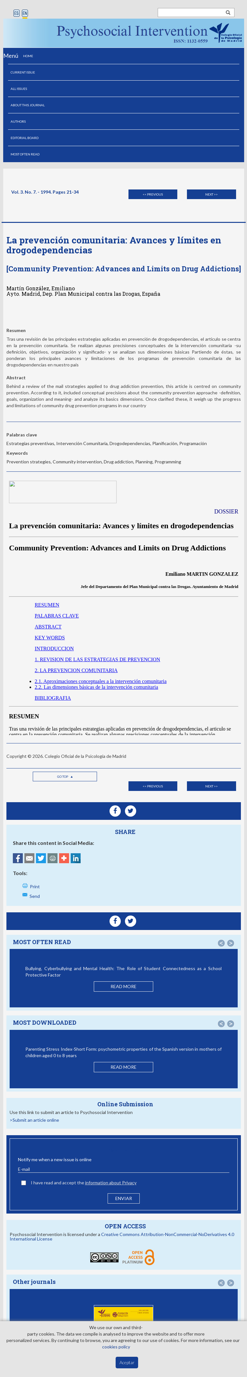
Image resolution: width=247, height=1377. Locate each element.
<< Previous (153, 194)
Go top (65, 776)
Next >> (211, 194)
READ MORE (123, 986)
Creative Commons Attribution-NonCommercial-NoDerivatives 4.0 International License (122, 1236)
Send (35, 896)
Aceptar (127, 1362)
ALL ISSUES (19, 89)
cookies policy (116, 1346)
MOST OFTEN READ (25, 154)
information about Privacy (111, 1182)
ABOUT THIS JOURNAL (28, 105)
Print (35, 886)
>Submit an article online (34, 1120)
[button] (221, 943)
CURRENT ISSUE (23, 72)
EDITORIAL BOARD (25, 138)
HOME (28, 56)
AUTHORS (18, 121)
